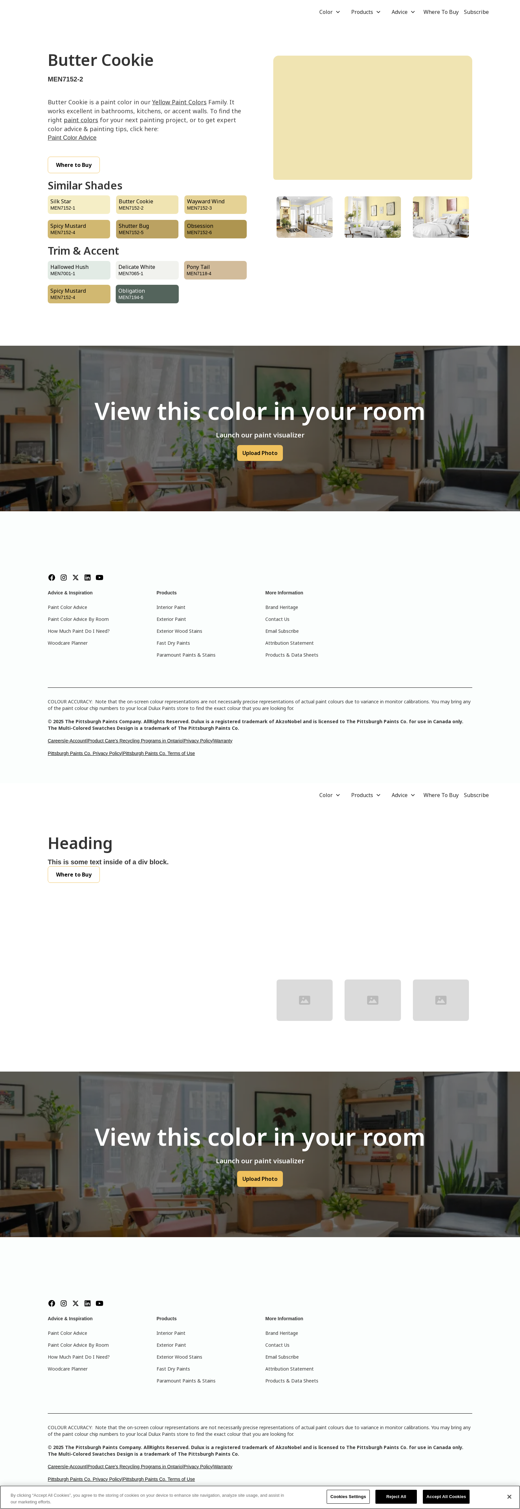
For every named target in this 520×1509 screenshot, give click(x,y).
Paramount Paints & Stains (186, 655)
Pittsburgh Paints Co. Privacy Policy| (85, 753)
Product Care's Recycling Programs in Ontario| (136, 740)
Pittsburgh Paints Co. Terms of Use (159, 753)
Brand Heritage (281, 607)
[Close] (509, 1496)
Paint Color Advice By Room (78, 619)
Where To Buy (441, 12)
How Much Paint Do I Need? (79, 631)
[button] (330, 12)
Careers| (56, 740)
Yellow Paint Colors (179, 102)
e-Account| (76, 740)
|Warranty (222, 740)
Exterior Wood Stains (179, 631)
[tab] (304, 217)
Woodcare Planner (68, 643)
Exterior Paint (171, 619)
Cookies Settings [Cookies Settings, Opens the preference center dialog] (348, 1496)
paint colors (81, 120)
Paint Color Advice (72, 137)
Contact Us (277, 619)
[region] (260, 1497)
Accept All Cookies (446, 1496)
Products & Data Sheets (291, 655)
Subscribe (476, 12)
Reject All (396, 1496)
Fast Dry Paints (173, 643)
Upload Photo (260, 453)
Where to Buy (74, 165)
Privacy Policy (198, 740)
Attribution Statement (289, 643)
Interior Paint (171, 607)
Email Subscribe (282, 631)
